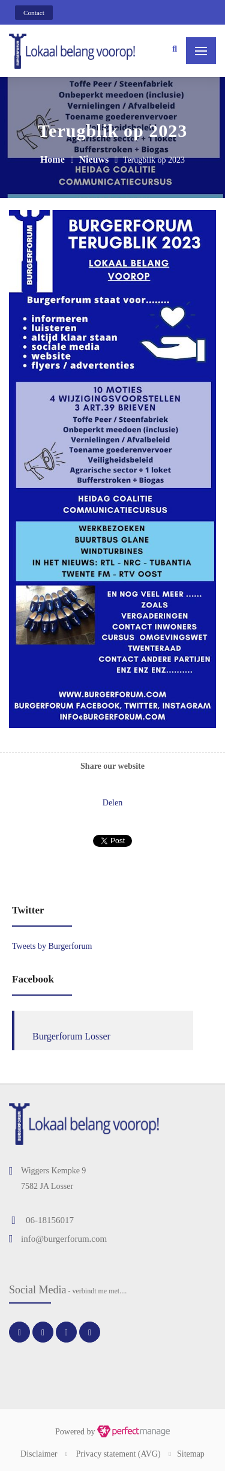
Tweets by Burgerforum (52, 946)
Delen (112, 802)
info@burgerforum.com (64, 1239)
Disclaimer (38, 1453)
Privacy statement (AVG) (118, 1453)
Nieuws (94, 159)
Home (52, 159)
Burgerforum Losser (71, 1036)
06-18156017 (50, 1220)
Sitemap (191, 1453)
